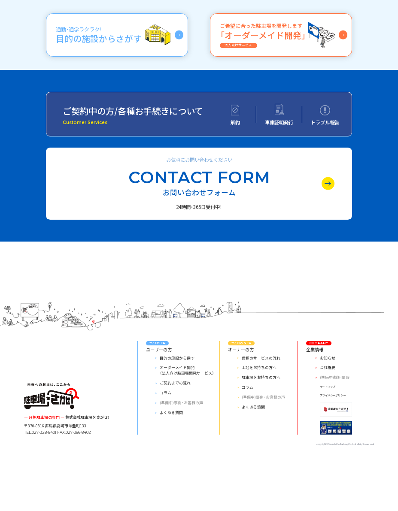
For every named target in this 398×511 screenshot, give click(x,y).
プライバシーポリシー (333, 450)
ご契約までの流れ (175, 437)
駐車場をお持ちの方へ (261, 432)
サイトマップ (327, 442)
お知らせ (327, 412)
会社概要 (327, 422)
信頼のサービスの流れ (261, 412)
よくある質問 (171, 467)
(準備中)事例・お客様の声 (181, 457)
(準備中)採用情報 (334, 432)
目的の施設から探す (177, 412)
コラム (165, 447)
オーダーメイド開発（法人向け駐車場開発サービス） (187, 425)
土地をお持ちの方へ (259, 422)
